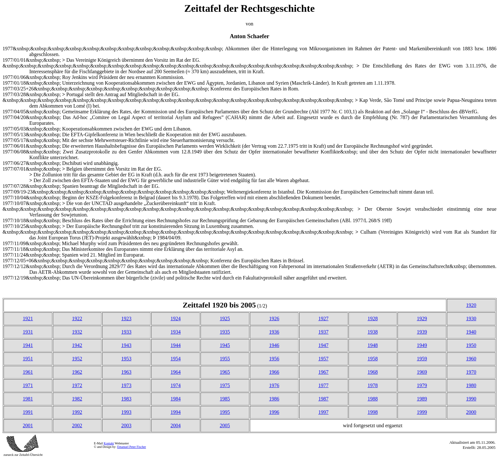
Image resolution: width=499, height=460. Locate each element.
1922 (77, 318)
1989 (422, 398)
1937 (323, 332)
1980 (471, 385)
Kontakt (109, 443)
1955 (225, 358)
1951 (28, 358)
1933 (126, 332)
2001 (28, 425)
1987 (323, 398)
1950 (471, 345)
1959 (422, 358)
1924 (176, 318)
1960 (471, 358)
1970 (471, 372)
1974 (176, 385)
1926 (274, 318)
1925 (225, 318)
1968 (373, 372)
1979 (422, 385)
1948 (373, 345)
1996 (274, 412)
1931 (28, 332)
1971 (28, 385)
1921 (28, 318)
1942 (77, 345)
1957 (323, 358)
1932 (77, 332)
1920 (471, 305)
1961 (28, 372)
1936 (274, 332)
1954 (176, 358)
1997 (323, 412)
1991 (28, 412)
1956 (274, 358)
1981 (28, 398)
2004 (176, 425)
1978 (373, 385)
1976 (274, 385)
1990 (471, 398)
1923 (126, 318)
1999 (422, 412)
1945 (225, 345)
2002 (77, 425)
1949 (422, 345)
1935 (225, 332)
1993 (126, 412)
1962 (77, 372)
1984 (176, 398)
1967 (323, 372)
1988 (373, 398)
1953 (126, 358)
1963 (126, 372)
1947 (323, 345)
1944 (176, 345)
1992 (77, 412)
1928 (373, 318)
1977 (323, 385)
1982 (77, 398)
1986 (274, 398)
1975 (225, 385)
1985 (225, 398)
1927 (323, 318)
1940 (471, 332)
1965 (225, 372)
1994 (176, 412)
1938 (373, 332)
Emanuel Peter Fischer (131, 447)
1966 (274, 372)
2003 (126, 425)
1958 (373, 358)
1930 (471, 318)
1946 (274, 345)
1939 (422, 332)
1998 (373, 412)
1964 (176, 372)
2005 (225, 425)
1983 (126, 398)
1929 (422, 318)
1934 (176, 332)
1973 (126, 385)
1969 (422, 372)
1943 (126, 345)
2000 (471, 412)
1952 (77, 358)
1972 (77, 385)
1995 (225, 412)
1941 (28, 345)
